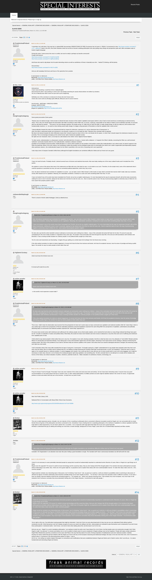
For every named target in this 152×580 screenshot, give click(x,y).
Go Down (15, 37)
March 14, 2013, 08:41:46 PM (38, 158)
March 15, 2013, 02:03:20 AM (38, 252)
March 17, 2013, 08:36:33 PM (38, 459)
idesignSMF (30, 577)
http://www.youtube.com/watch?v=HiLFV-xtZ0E (45, 67)
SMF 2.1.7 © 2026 (14, 577)
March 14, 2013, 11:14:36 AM (38, 43)
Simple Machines (23, 577)
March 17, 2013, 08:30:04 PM (38, 440)
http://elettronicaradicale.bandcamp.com (41, 106)
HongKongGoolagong (20, 116)
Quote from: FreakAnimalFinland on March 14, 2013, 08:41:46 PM (52, 215)
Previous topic (128, 32)
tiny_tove (18, 85)
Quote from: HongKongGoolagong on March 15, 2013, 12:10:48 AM (52, 307)
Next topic (136, 32)
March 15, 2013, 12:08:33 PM (38, 368)
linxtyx (17, 418)
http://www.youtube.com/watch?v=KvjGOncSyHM (45, 57)
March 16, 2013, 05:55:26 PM (38, 393)
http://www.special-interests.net (46, 77)
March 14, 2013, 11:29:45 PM (38, 194)
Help (127, 577)
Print (138, 37)
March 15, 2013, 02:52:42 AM (38, 278)
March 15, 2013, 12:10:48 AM (38, 211)
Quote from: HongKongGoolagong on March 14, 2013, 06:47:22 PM (52, 444)
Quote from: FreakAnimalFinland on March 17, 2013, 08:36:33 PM (52, 496)
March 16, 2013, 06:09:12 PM (38, 418)
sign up (39, 19)
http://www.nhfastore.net (59, 79)
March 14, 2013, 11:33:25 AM (38, 85)
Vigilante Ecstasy (21, 252)
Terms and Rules (133, 577)
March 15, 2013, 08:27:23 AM (38, 303)
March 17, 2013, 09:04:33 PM (38, 492)
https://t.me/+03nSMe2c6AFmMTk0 (53, 108)
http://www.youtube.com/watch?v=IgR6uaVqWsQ (45, 59)
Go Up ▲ (140, 577)
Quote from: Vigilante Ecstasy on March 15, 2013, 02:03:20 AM (51, 282)
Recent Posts (135, 4)
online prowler (20, 278)
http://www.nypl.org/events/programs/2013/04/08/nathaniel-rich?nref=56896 (52, 403)
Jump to (114, 554)
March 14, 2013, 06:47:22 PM (38, 114)
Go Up (14, 546)
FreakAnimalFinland (22, 43)
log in (33, 19)
